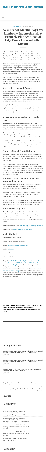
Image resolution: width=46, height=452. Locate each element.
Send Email (10, 249)
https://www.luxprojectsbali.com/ (18, 245)
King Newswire (17, 265)
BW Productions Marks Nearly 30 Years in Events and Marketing (15, 439)
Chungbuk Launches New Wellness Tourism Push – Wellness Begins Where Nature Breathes (22, 384)
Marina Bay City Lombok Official (22, 229)
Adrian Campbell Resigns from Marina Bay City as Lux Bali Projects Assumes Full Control (23, 389)
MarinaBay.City (23, 225)
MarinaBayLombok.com (36, 225)
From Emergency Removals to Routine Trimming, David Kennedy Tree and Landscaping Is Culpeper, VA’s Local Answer (23, 351)
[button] (2, 17)
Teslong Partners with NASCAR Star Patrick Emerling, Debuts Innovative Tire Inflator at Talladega (22, 369)
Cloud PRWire (17, 26)
